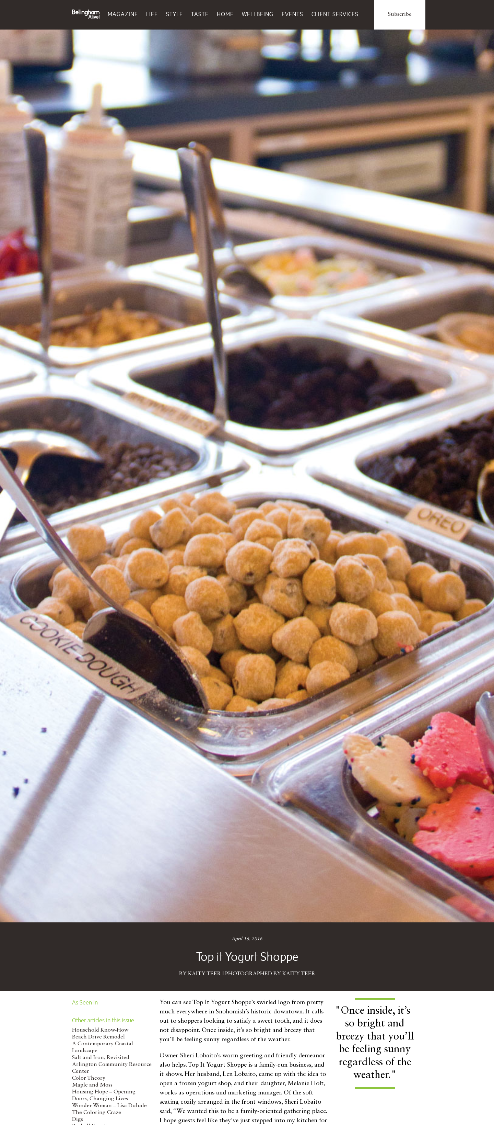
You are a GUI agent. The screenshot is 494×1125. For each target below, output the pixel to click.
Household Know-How (100, 1030)
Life (152, 14)
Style (174, 14)
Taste (200, 14)
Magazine (123, 14)
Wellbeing (257, 14)
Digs (77, 1119)
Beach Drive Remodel (98, 1037)
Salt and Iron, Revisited (100, 1057)
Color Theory (88, 1078)
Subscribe (400, 14)
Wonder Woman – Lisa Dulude (109, 1106)
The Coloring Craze (96, 1112)
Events (292, 14)
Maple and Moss (92, 1085)
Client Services (334, 14)
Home (225, 14)
